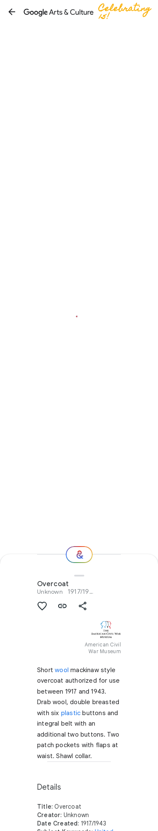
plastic (70, 713)
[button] (12, 12)
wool (62, 670)
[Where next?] (79, 554)
